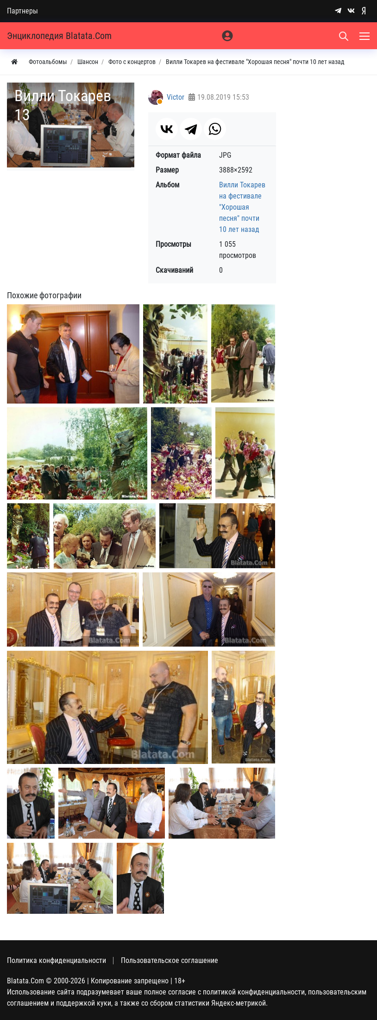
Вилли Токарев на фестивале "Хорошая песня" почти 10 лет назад (242, 207)
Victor (175, 97)
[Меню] (365, 35)
